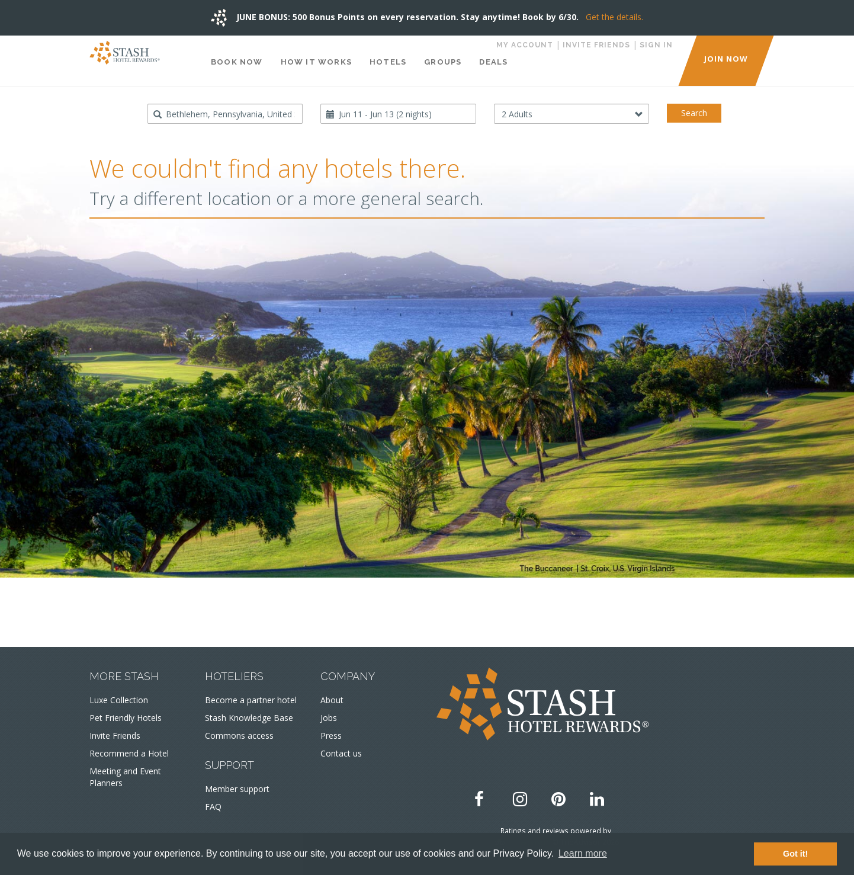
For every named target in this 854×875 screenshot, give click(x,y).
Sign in (656, 45)
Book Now (237, 61)
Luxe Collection (118, 700)
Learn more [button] (582, 853)
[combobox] (225, 114)
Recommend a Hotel (129, 753)
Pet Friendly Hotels (125, 717)
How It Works (316, 61)
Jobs (328, 717)
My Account (524, 45)
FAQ (213, 806)
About (331, 700)
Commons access (239, 735)
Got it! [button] (795, 853)
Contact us (341, 753)
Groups (442, 61)
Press (331, 735)
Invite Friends (596, 45)
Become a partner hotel (251, 700)
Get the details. (614, 17)
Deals (493, 61)
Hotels (388, 61)
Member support (237, 788)
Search (694, 112)
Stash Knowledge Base (249, 717)
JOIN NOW (726, 58)
